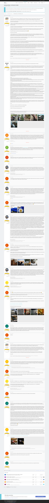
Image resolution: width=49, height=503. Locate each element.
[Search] (44, 2)
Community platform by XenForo (10, 500)
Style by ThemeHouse (7, 501)
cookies (10, 496)
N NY (8, 163)
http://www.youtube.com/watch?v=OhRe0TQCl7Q (16, 304)
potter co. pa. (8, 141)
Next (9, 15)
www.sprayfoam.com (25, 147)
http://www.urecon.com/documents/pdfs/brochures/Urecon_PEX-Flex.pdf (19, 435)
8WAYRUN (14, 502)
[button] (26, 2)
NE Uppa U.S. (8, 251)
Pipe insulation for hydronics (9, 481)
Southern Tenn (7, 173)
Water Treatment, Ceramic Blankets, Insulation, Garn (12, 479)
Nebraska (8, 387)
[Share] (43, 17)
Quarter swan (41, 484)
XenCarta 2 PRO (7, 502)
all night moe (7, 482)
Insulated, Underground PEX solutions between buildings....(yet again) (14, 474)
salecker (42, 477)
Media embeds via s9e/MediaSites (12, 501)
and (13, 153)
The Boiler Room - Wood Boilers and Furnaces (16, 477)
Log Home (7, 477)
